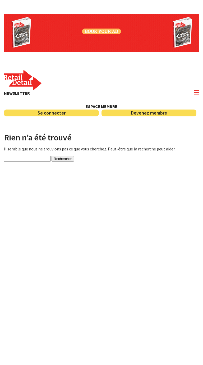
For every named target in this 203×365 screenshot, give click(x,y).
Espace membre (101, 106)
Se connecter (52, 113)
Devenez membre (149, 113)
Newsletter (17, 93)
